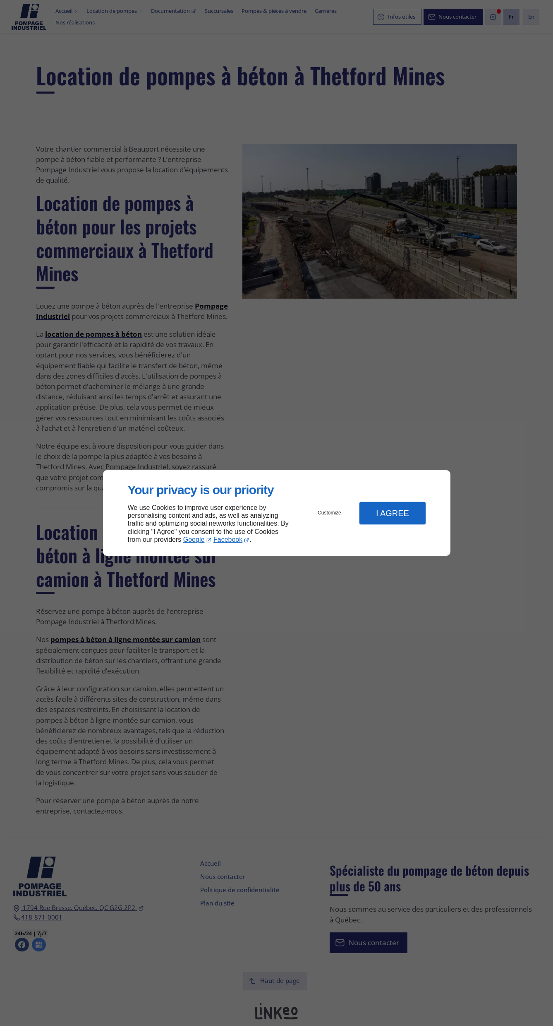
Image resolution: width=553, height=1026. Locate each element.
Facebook (227, 539)
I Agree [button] (392, 513)
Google (194, 539)
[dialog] (276, 513)
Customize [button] (329, 513)
